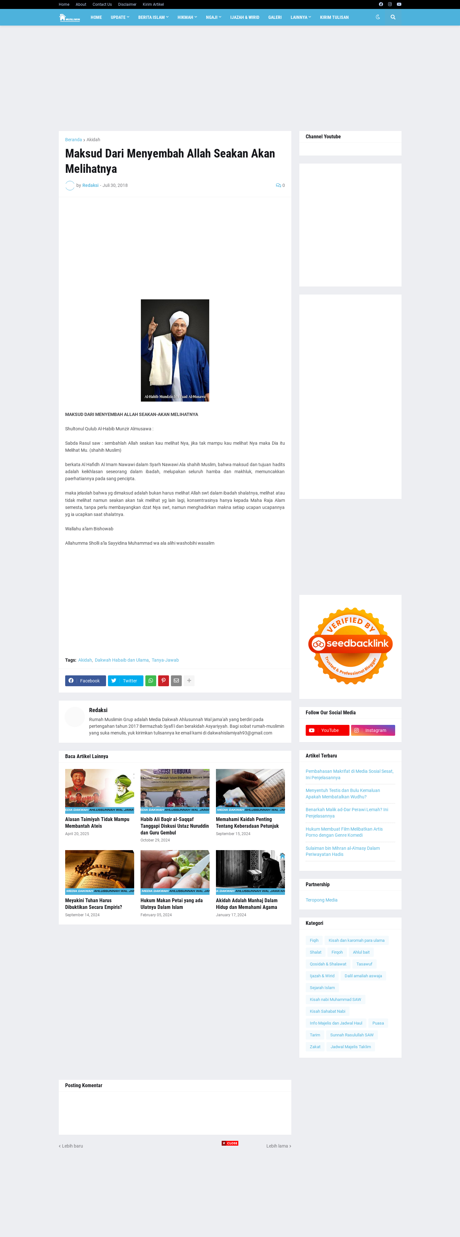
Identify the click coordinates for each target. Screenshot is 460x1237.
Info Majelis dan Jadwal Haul (336, 1023)
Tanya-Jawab (165, 660)
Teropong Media (322, 900)
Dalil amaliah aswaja (363, 975)
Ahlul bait (361, 952)
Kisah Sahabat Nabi (327, 1011)
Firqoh (337, 952)
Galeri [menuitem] (275, 17)
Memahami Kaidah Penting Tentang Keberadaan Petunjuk (247, 822)
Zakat (315, 1046)
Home (64, 4)
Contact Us (102, 4)
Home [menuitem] (96, 17)
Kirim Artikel (153, 4)
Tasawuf (364, 964)
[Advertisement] (230, 78)
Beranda (73, 139)
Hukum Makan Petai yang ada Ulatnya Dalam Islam (172, 903)
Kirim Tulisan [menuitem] (334, 17)
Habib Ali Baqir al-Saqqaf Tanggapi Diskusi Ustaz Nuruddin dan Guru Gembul (175, 826)
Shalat (315, 952)
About (81, 4)
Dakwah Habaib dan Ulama (122, 660)
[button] (378, 17)
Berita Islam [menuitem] (151, 17)
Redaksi (98, 710)
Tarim (315, 1035)
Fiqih (314, 940)
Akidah (93, 139)
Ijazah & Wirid (322, 975)
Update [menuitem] (118, 17)
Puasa (378, 1023)
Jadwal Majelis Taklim (351, 1046)
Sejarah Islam (322, 987)
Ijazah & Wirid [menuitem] (244, 17)
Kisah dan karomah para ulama (357, 940)
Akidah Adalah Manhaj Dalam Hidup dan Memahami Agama (247, 903)
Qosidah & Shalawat (328, 964)
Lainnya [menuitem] (299, 17)
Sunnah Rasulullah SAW (352, 1035)
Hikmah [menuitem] (185, 17)
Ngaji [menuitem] (212, 17)
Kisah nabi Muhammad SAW (335, 999)
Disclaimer (127, 4)
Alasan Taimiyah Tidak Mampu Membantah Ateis (97, 822)
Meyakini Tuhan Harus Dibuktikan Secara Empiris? (93, 903)
